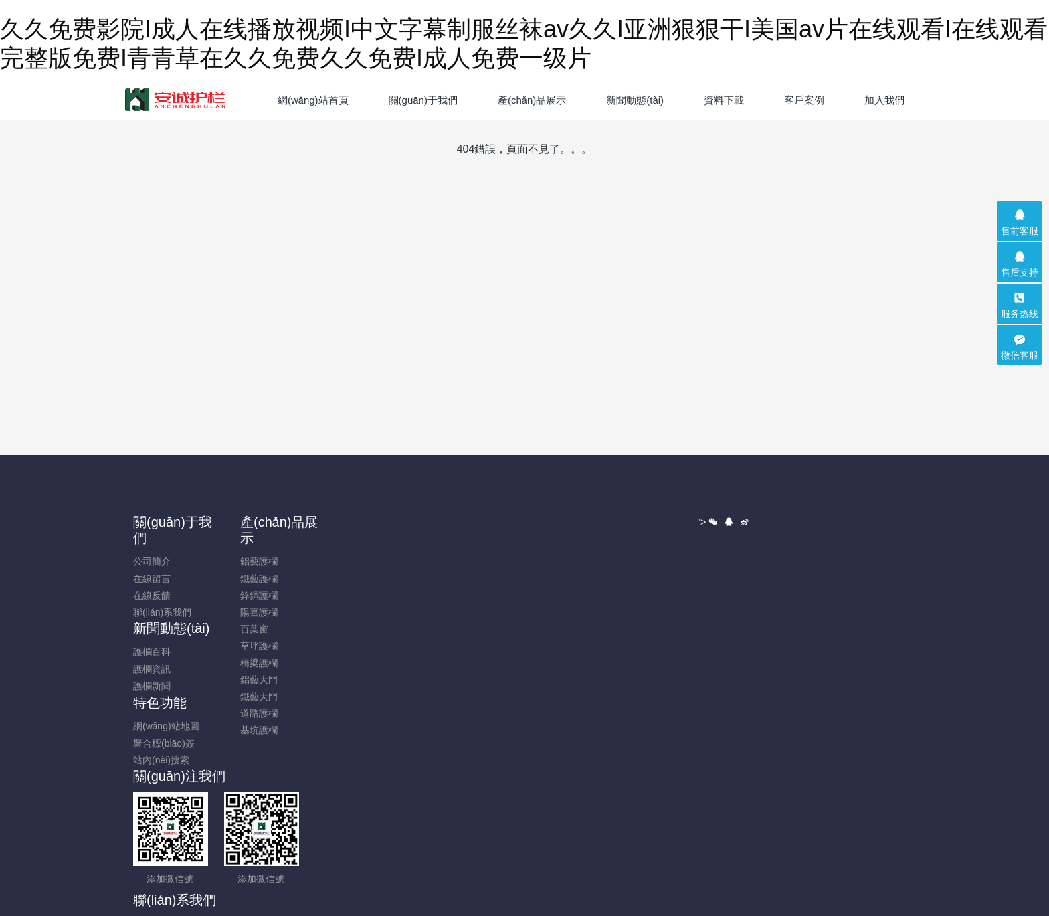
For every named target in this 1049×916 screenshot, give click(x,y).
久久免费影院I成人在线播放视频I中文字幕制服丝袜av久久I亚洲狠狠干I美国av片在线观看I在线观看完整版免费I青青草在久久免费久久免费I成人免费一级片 (319, 908)
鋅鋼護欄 (256, 595)
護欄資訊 (352, 562)
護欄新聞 (352, 579)
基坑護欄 (256, 730)
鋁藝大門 (256, 679)
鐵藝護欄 (256, 578)
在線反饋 (160, 595)
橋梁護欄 (256, 663)
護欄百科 (352, 545)
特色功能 (455, 522)
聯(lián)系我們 (171, 612)
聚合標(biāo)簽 (459, 562)
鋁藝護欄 (256, 561)
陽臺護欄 (256, 612)
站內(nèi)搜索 (457, 579)
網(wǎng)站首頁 (313, 100)
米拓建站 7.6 (558, 848)
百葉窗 (251, 629)
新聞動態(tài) (371, 522)
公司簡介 (160, 561)
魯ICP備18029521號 (524, 831)
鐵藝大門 (256, 696)
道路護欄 (256, 713)
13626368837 (782, 552)
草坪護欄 (256, 645)
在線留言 (160, 578)
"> (709, 694)
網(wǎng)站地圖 (462, 545)
